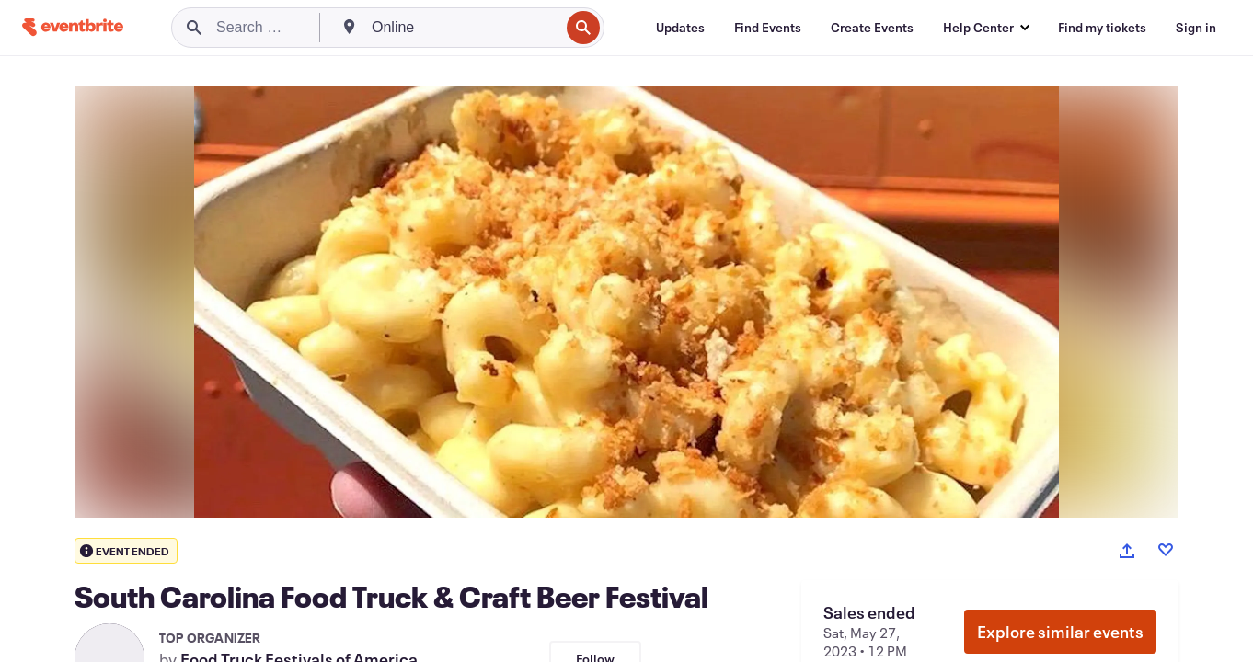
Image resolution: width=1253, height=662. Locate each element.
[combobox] (464, 27)
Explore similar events (1060, 632)
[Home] (72, 27)
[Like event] (1165, 550)
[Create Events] (872, 27)
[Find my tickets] (1102, 27)
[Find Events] (767, 27)
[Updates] (680, 27)
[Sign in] (1196, 27)
